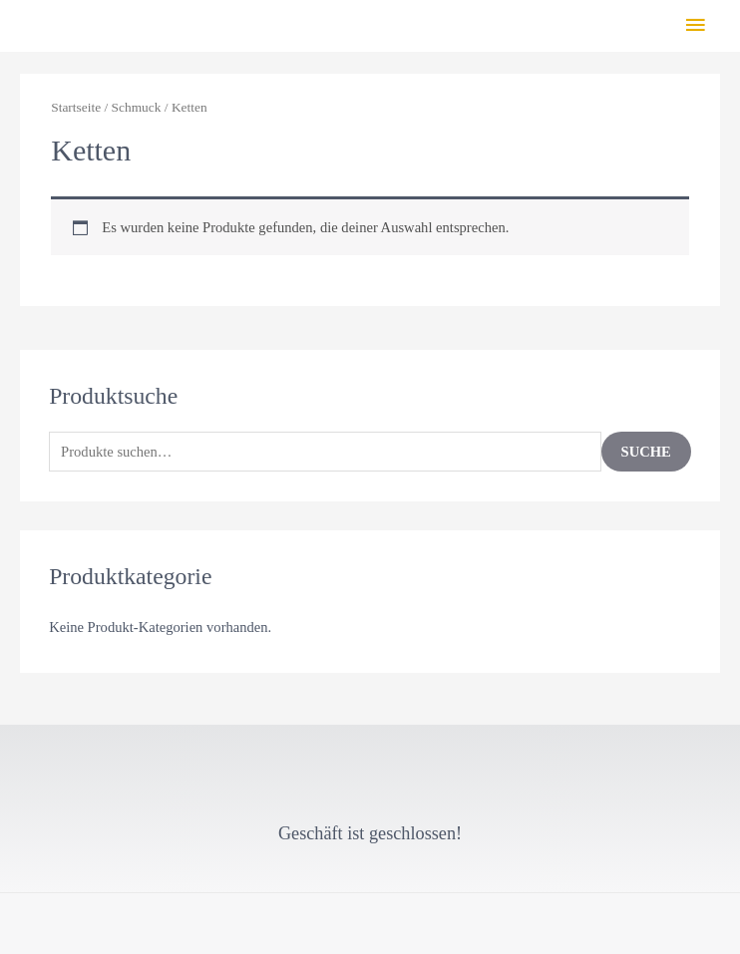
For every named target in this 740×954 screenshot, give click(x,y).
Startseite (76, 107)
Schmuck (137, 107)
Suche (646, 452)
